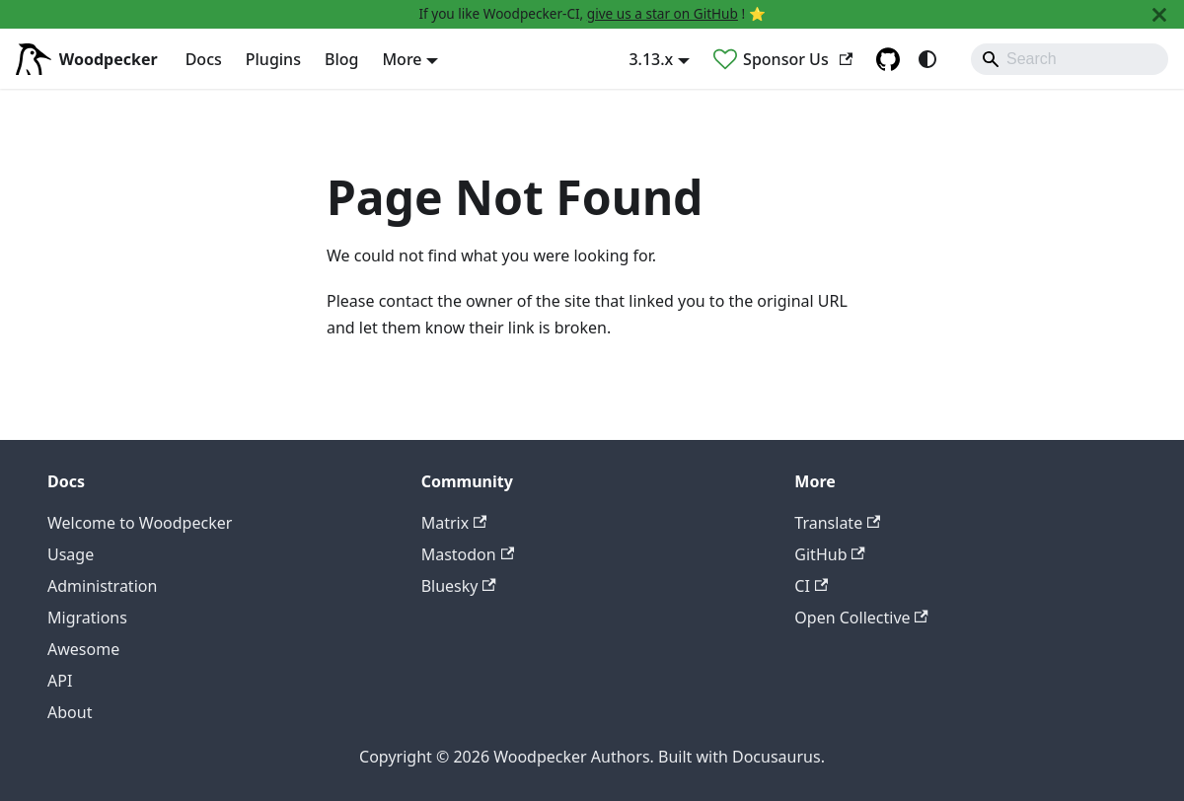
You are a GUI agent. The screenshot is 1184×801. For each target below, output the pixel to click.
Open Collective (861, 617)
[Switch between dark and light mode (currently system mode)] (927, 59)
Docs (203, 59)
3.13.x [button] (651, 59)
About (69, 712)
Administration (102, 586)
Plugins (273, 59)
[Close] (1159, 14)
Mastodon (467, 554)
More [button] (401, 59)
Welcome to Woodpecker (139, 523)
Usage (70, 554)
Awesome (83, 649)
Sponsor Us (797, 59)
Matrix (454, 523)
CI (811, 586)
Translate (837, 523)
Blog (341, 59)
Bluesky (458, 586)
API (59, 681)
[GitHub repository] (888, 59)
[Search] (1069, 59)
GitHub (829, 554)
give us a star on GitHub (662, 13)
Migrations (87, 617)
